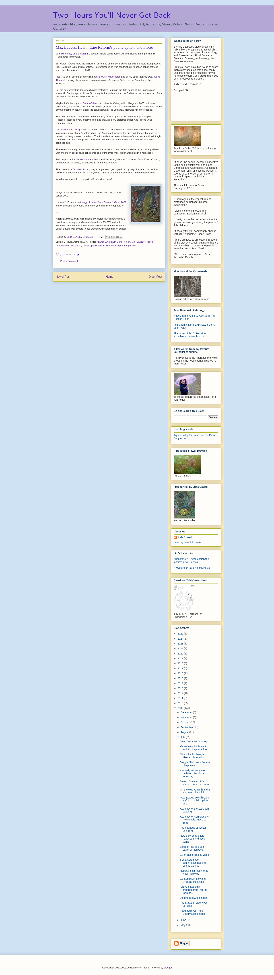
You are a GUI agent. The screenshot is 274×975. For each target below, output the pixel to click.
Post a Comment (69, 261)
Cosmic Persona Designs (69, 129)
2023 (181, 643)
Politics (86, 245)
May (183, 925)
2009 (181, 708)
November (187, 717)
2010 (181, 703)
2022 (181, 648)
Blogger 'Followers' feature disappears (195, 764)
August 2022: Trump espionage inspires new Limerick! (191, 560)
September (187, 727)
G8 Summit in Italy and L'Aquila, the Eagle (193, 880)
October (185, 722)
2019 (181, 658)
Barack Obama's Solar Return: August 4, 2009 (194, 783)
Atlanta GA (102, 241)
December (187, 712)
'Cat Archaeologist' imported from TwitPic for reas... (193, 889)
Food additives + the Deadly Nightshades (192, 912)
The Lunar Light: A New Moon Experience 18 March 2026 (190, 335)
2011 (181, 698)
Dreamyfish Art (90, 103)
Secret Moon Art (84, 159)
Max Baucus (138, 241)
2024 (181, 638)
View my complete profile (188, 542)
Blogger (168, 967)
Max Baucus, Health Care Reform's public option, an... (194, 800)
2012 (181, 693)
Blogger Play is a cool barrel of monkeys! (192, 848)
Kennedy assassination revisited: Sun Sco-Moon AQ (193, 773)
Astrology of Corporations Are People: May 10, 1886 (194, 819)
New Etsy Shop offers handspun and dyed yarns (192, 838)
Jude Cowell (184, 537)
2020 (181, 653)
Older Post (155, 276)
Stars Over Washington (108, 76)
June (184, 920)
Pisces (149, 241)
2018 (181, 663)
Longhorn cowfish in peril (194, 897)
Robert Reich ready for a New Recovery (194, 872)
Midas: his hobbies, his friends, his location (193, 756)
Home (109, 276)
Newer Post (63, 276)
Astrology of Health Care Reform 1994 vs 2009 (101, 202)
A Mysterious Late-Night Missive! (192, 567)
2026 (181, 633)
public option (97, 245)
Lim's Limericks (77, 169)
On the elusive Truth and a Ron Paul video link (195, 791)
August (185, 732)
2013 (181, 688)
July (183, 737)
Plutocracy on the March (73, 53)
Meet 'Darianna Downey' (193, 741)
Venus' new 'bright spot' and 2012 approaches (193, 748)
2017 (181, 668)
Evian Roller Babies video (194, 854)
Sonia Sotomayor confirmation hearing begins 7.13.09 (193, 862)
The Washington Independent (121, 245)
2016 (181, 673)
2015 (181, 678)
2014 (181, 683)
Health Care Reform (119, 241)
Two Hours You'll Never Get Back (112, 14)
